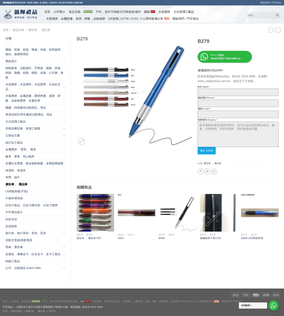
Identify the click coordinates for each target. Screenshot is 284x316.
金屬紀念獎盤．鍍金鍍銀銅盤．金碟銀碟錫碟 (34, 163)
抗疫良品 (11, 219)
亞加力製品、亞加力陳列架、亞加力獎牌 (31, 205)
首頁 (47, 11)
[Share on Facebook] (201, 171)
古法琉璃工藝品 (184, 11)
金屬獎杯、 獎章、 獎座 (20, 149)
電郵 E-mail (204, 109)
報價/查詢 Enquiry (207, 120)
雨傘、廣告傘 (14, 247)
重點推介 (11, 61)
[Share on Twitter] (207, 171)
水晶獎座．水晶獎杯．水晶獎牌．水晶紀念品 (32, 87)
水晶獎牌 (164, 11)
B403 (162, 237)
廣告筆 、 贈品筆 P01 (89, 237)
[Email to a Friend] (214, 171)
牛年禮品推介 (14, 212)
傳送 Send (206, 150)
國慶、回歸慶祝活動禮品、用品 (25, 107)
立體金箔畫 (12, 135)
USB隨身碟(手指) (16, 191)
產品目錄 (76, 12)
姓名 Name (204, 87)
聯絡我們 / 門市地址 (270, 2)
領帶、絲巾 (12, 177)
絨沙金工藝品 (14, 142)
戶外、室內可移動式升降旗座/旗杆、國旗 (123, 11)
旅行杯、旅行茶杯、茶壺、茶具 (25, 233)
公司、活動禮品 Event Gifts (23, 268)
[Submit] (277, 15)
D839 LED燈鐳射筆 (252, 237)
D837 (121, 237)
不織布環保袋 (14, 198)
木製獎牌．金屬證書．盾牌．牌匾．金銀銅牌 (75, 18)
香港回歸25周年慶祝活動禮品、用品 (28, 114)
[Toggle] (64, 87)
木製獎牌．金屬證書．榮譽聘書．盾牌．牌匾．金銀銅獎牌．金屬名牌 (32, 98)
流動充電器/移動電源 (18, 240)
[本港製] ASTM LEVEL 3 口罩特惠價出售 (135, 18)
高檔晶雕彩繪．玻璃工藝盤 (22, 128)
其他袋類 (11, 226)
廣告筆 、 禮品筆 (39, 29)
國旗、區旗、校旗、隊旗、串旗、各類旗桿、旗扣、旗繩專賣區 (34, 52)
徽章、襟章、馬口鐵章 (19, 156)
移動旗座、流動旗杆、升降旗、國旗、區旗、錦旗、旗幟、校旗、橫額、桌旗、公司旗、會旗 (34, 73)
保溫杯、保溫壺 (15, 170)
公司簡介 (59, 11)
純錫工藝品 (12, 261)
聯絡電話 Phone (206, 98)
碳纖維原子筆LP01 (210, 237)
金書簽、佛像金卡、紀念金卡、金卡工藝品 (32, 254)
